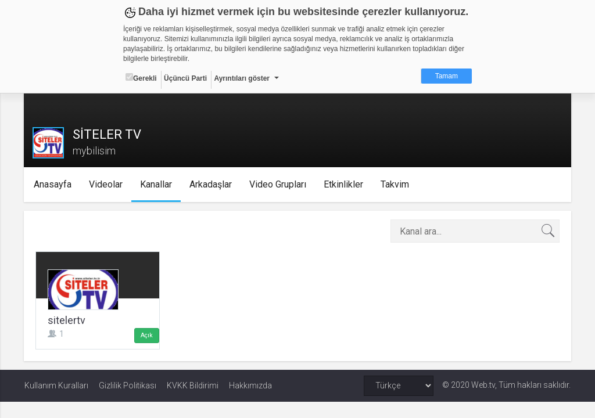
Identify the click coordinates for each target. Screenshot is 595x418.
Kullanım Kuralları (56, 385)
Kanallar (157, 184)
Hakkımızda (250, 385)
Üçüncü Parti (185, 78)
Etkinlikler (344, 184)
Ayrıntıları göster (242, 78)
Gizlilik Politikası (127, 385)
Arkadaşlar (212, 184)
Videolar (107, 184)
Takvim (396, 184)
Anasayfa (54, 184)
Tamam (446, 76)
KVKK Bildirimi (192, 385)
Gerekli (141, 77)
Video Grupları (278, 184)
